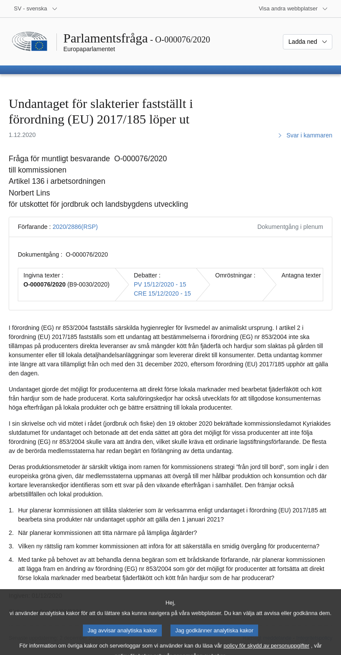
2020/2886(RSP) (75, 226)
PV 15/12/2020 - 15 (160, 284)
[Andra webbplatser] (293, 8)
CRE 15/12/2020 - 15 (162, 293)
